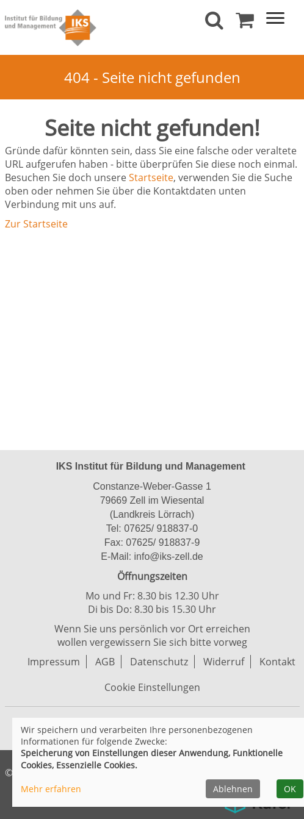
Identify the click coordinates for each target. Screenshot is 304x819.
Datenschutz (159, 661)
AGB (105, 661)
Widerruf (223, 661)
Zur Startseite (36, 224)
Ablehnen (233, 789)
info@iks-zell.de (167, 556)
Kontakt (277, 661)
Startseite (151, 177)
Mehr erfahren (51, 789)
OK (290, 789)
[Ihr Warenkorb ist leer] (245, 23)
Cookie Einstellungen (152, 687)
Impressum (53, 661)
